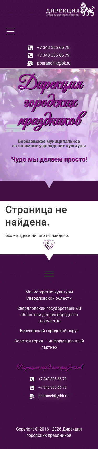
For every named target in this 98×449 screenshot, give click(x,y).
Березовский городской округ (49, 330)
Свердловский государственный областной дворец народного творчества (49, 314)
